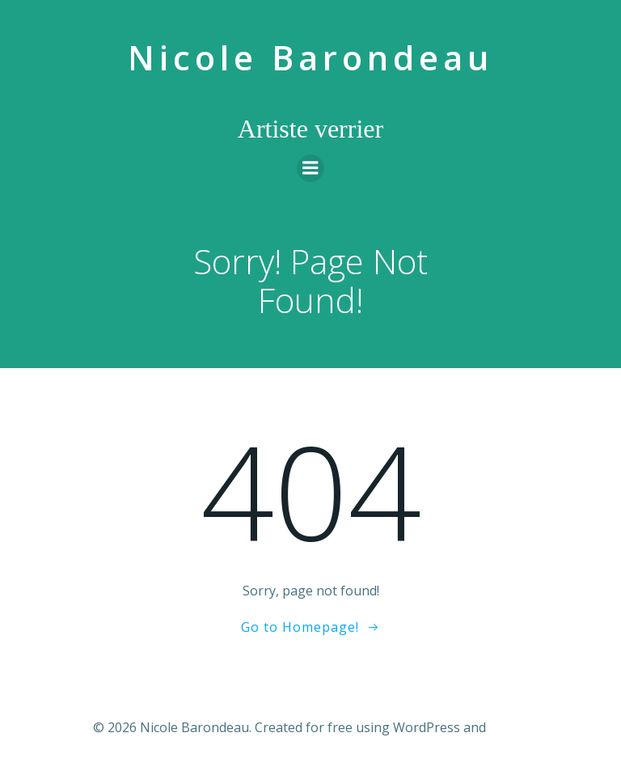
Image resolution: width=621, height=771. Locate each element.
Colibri (509, 727)
